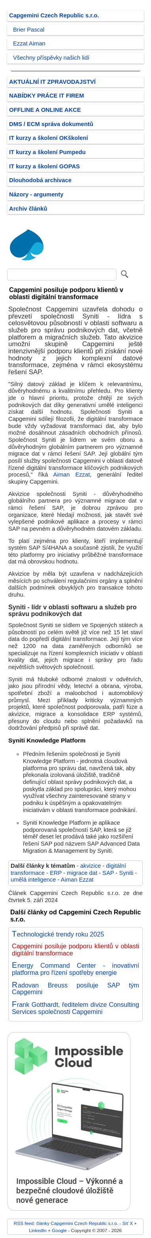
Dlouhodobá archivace (40, 180)
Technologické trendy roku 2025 (58, 934)
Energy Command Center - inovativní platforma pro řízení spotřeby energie (75, 969)
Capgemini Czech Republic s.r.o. (54, 15)
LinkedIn (37, 1230)
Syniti (126, 873)
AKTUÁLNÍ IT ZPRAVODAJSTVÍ (52, 82)
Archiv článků (28, 208)
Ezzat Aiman (29, 43)
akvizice (90, 866)
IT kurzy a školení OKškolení (48, 138)
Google (59, 1230)
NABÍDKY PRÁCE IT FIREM (46, 95)
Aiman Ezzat (71, 474)
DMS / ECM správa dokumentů (51, 124)
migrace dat (82, 873)
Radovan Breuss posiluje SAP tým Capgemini (75, 989)
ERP (56, 873)
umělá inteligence (33, 879)
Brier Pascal (28, 29)
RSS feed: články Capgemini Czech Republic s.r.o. (66, 1223)
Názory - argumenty (36, 194)
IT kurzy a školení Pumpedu (47, 152)
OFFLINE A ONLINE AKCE (45, 110)
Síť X (127, 1223)
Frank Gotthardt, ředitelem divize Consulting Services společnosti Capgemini (75, 1008)
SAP (108, 873)
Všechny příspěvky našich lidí (51, 58)
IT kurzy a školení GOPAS (44, 166)
